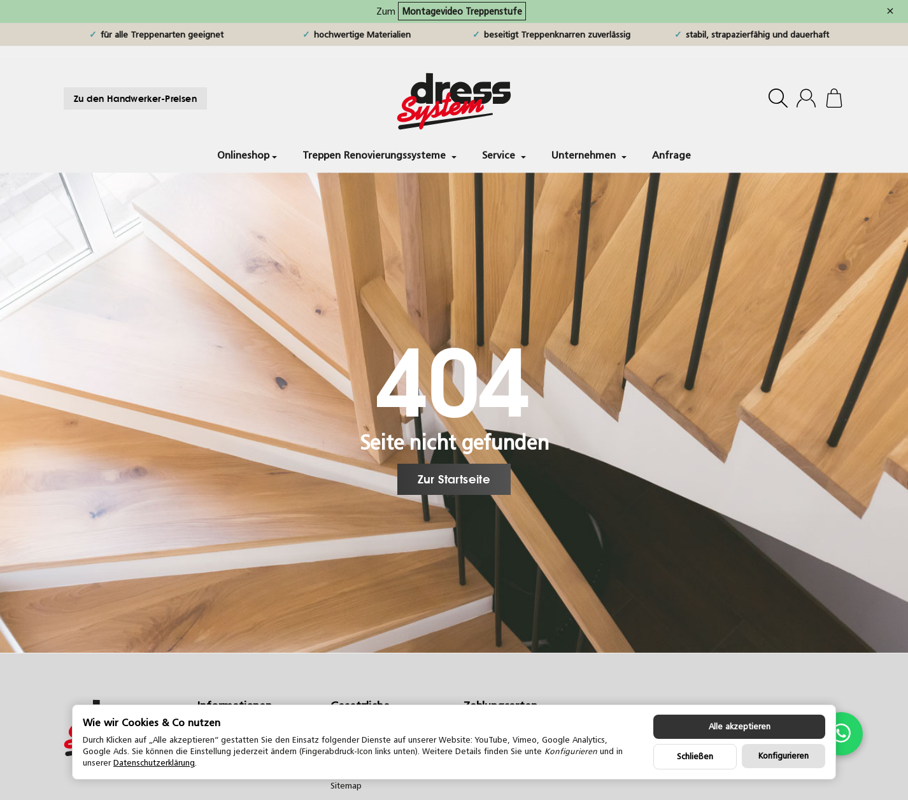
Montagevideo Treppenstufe (462, 11)
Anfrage (671, 154)
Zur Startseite (454, 479)
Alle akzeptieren (739, 726)
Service (504, 154)
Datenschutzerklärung (154, 763)
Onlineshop (247, 154)
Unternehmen (589, 154)
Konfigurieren (783, 756)
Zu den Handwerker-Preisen (135, 98)
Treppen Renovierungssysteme (379, 154)
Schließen (695, 756)
